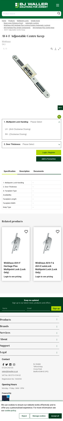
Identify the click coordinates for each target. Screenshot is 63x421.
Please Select (36, 122)
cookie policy (10, 410)
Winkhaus (6, 41)
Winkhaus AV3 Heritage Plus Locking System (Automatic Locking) (27, 25)
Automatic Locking (32, 23)
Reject (24, 416)
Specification (9, 171)
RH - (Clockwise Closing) (15, 134)
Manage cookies (39, 416)
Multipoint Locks (23, 21)
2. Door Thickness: (12, 144)
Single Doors (35, 21)
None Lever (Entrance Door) (13, 23)
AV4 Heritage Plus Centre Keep (43, 28)
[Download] (55, 49)
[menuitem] (58, 5)
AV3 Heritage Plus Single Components (17, 28)
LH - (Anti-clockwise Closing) (17, 129)
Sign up (56, 308)
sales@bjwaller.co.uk (10, 371)
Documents (39, 171)
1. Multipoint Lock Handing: (16, 122)
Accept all (55, 416)
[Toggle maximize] (59, 49)
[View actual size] (52, 49)
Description (24, 171)
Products (11, 21)
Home (4, 21)
